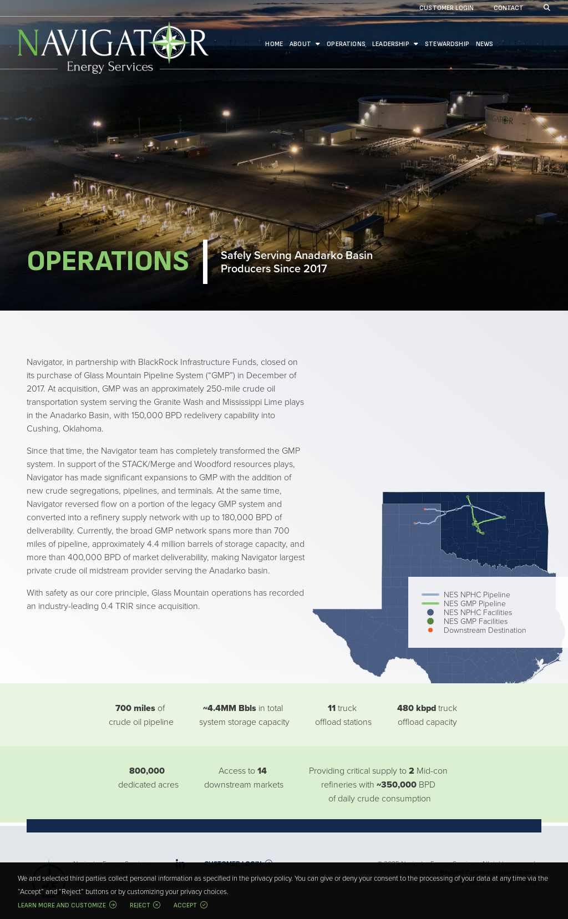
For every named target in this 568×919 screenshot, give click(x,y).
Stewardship (447, 44)
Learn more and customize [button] (62, 905)
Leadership (390, 44)
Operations (346, 44)
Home (274, 44)
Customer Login (446, 8)
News (485, 44)
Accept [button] (185, 905)
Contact (509, 8)
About (300, 44)
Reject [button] (140, 905)
